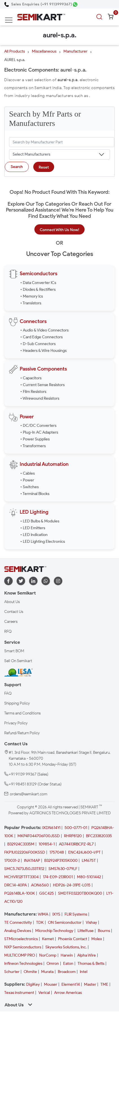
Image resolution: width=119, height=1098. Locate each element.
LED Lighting (34, 512)
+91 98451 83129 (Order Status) (35, 784)
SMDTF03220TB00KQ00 (80, 893)
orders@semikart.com (28, 794)
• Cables (27, 473)
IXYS (56, 914)
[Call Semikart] (38, 4)
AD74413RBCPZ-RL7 (76, 844)
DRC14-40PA (15, 885)
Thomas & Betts (91, 963)
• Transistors (30, 303)
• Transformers (33, 445)
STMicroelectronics (21, 938)
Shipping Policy (17, 703)
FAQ (8, 693)
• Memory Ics (31, 296)
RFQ (8, 631)
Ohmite (30, 971)
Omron (53, 963)
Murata (47, 971)
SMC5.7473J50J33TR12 (24, 868)
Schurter (11, 971)
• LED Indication (34, 534)
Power (27, 417)
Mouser (50, 984)
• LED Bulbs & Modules (39, 521)
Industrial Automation (44, 464)
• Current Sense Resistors (42, 384)
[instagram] (58, 581)
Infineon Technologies (23, 963)
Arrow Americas (68, 992)
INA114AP (32, 860)
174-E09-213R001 (58, 877)
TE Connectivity (18, 922)
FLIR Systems (76, 914)
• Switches (29, 487)
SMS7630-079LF (63, 868)
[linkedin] (33, 581)
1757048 (56, 852)
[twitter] (21, 581)
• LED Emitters (32, 528)
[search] (100, 17)
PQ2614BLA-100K (19, 893)
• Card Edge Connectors (41, 337)
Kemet (48, 938)
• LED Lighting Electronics (42, 541)
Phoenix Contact (72, 938)
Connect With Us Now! (59, 229)
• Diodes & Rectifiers (38, 289)
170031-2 (12, 860)
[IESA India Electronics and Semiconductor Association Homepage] (18, 672)
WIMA (43, 914)
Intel (83, 971)
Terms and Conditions (22, 713)
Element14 (70, 984)
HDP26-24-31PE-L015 (72, 885)
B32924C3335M (20, 844)
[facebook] (8, 581)
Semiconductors (38, 273)
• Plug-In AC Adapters (39, 432)
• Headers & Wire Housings (43, 350)
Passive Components (43, 369)
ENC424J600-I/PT (84, 852)
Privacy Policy (16, 723)
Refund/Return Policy (22, 733)
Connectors (33, 321)
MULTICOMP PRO (19, 955)
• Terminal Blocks (34, 493)
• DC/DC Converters (38, 425)
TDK (40, 922)
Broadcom (67, 971)
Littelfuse (86, 930)
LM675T (89, 860)
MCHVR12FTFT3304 (21, 877)
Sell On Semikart (18, 660)
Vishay (91, 922)
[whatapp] (46, 581)
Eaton (68, 963)
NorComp (47, 955)
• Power (27, 480)
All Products (14, 51)
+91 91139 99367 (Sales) (28, 774)
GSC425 (46, 893)
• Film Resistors (33, 391)
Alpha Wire (86, 955)
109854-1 (47, 844)
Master (90, 984)
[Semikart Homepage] (41, 17)
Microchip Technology (54, 930)
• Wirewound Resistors (39, 398)
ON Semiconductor (64, 922)
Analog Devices (17, 930)
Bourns (104, 930)
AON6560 (40, 885)
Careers (10, 621)
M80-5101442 (89, 877)
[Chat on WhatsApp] (75, 4)
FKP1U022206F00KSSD (24, 852)
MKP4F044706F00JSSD (38, 836)
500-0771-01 (76, 827)
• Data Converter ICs (38, 282)
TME (104, 984)
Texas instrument (19, 992)
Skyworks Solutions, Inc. (66, 947)
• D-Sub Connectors (38, 343)
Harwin (67, 955)
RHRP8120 (73, 836)
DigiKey (33, 984)
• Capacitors (30, 378)
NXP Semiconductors (22, 947)
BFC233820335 (99, 836)
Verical (44, 992)
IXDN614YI (51, 827)
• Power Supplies (35, 439)
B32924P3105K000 (61, 860)
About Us (12, 601)
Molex (96, 938)
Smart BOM (14, 651)
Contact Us (13, 611)
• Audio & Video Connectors (44, 330)
